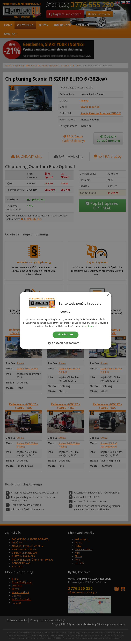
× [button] (107, 295)
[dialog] (65, 320)
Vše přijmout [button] (65, 334)
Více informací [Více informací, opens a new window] (89, 326)
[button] (65, 343)
